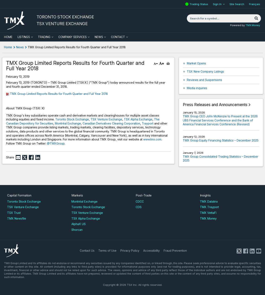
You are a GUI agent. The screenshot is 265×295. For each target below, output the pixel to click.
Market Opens (196, 63)
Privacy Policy (129, 250)
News (99, 37)
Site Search (237, 4)
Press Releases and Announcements (215, 104)
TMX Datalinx (209, 201)
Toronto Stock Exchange (72, 119)
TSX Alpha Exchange (138, 119)
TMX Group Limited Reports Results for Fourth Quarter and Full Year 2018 (59, 93)
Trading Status (199, 4)
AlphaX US (78, 224)
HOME (8, 37)
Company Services (72, 37)
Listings (24, 37)
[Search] (256, 18)
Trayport (147, 123)
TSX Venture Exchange (106, 119)
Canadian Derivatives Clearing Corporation (111, 123)
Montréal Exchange (68, 123)
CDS (139, 207)
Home (8, 47)
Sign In (217, 4)
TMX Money (252, 25)
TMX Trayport (209, 207)
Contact (118, 37)
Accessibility (151, 250)
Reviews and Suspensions (204, 80)
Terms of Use (107, 250)
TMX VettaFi (208, 212)
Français (254, 4)
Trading (44, 37)
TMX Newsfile (16, 218)
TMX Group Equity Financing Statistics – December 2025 (220, 140)
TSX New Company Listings (205, 71)
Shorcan (77, 229)
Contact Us (87, 250)
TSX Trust (14, 212)
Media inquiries (197, 88)
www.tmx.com (152, 139)
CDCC (140, 201)
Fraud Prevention (175, 250)
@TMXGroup (56, 143)
